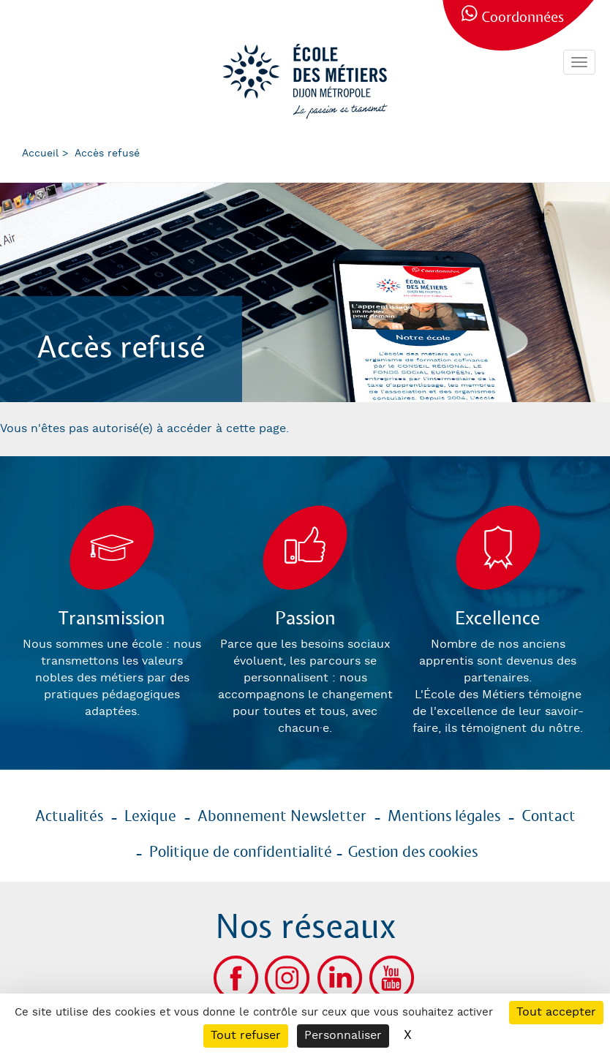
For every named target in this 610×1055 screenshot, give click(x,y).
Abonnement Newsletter (281, 816)
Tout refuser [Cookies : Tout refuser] (246, 1035)
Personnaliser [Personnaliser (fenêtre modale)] (343, 1035)
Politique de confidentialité (240, 852)
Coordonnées (522, 18)
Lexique (150, 816)
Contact (548, 816)
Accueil (40, 153)
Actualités (69, 816)
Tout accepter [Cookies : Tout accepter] (556, 1012)
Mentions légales (444, 816)
